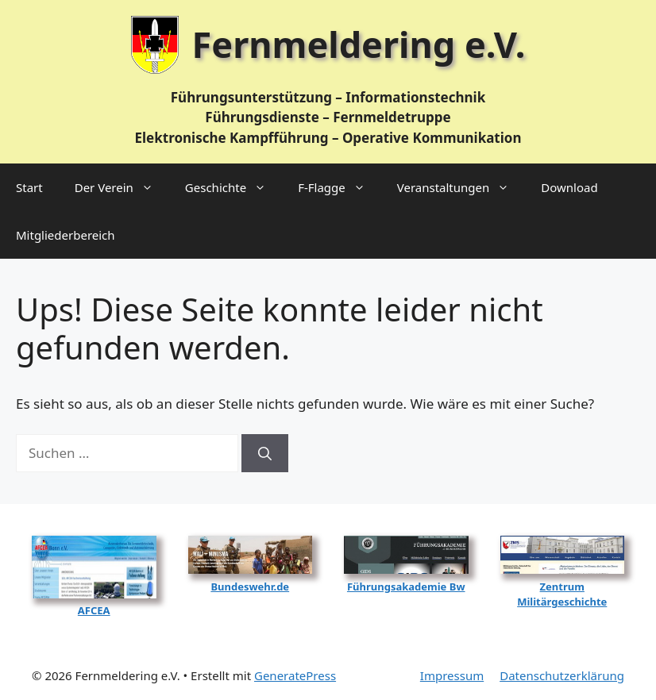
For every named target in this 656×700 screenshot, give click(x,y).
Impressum (452, 675)
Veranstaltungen (461, 187)
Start (29, 187)
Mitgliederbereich (65, 235)
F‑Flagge (339, 187)
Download (569, 187)
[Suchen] (264, 453)
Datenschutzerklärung (562, 675)
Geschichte (233, 187)
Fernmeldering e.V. (359, 44)
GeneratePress (295, 675)
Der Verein (122, 187)
